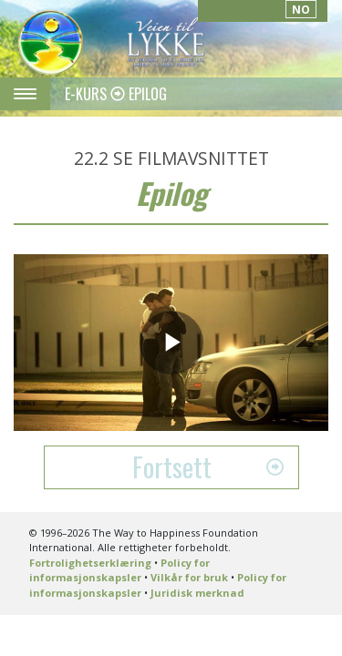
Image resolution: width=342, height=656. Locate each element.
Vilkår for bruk (189, 577)
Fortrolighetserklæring (90, 562)
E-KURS (87, 94)
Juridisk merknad (197, 593)
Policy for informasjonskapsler (119, 570)
